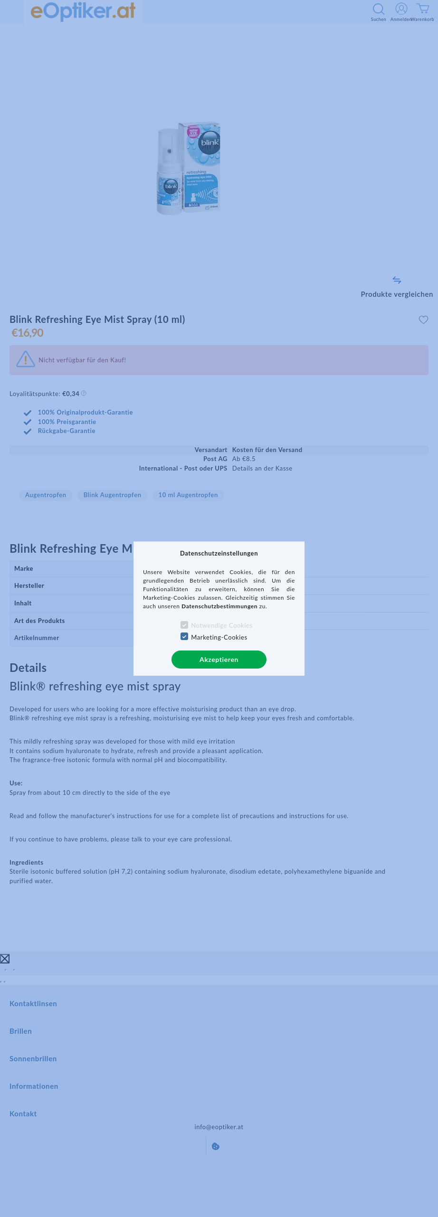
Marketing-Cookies (219, 637)
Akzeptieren (219, 659)
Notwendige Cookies (221, 625)
